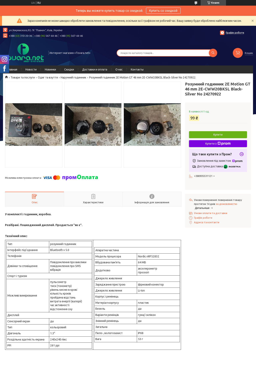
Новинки (50, 69)
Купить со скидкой (163, 10)
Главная (12, 69)
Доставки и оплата (94, 69)
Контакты (137, 69)
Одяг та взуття (48, 77)
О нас (119, 69)
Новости (31, 69)
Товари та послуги (23, 77)
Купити (218, 134)
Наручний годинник (73, 77)
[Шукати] (213, 53)
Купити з (218, 143)
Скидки (69, 69)
